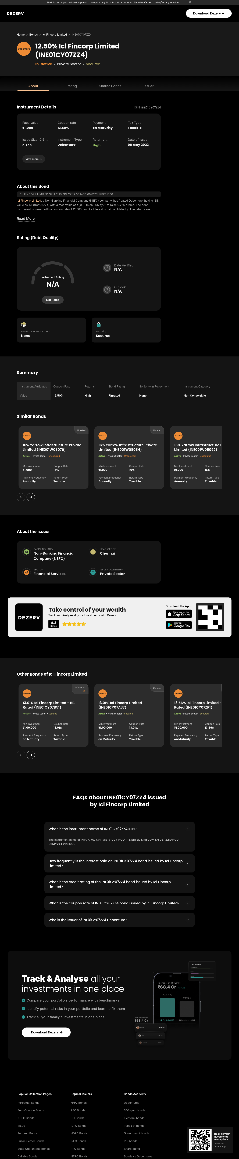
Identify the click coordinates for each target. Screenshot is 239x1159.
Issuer (149, 86)
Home (21, 34)
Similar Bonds (110, 86)
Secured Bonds (27, 1132)
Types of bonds (134, 1124)
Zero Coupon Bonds (30, 1109)
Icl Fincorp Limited (54, 34)
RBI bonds (130, 1140)
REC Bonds (78, 1109)
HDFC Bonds (79, 1132)
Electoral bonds (134, 1117)
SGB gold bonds (134, 1109)
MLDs (21, 1124)
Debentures (131, 1101)
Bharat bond (132, 1147)
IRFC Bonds (78, 1140)
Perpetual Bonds (28, 1101)
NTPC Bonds (79, 1155)
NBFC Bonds (25, 1117)
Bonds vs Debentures (138, 1155)
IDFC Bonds (78, 1124)
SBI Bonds (77, 1117)
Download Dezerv (208, 13)
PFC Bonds (78, 1147)
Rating (71, 86)
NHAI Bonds (79, 1101)
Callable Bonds (27, 1155)
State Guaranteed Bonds (33, 1147)
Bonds (33, 34)
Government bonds (136, 1132)
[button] (39, 1092)
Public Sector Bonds (30, 1140)
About (33, 86)
